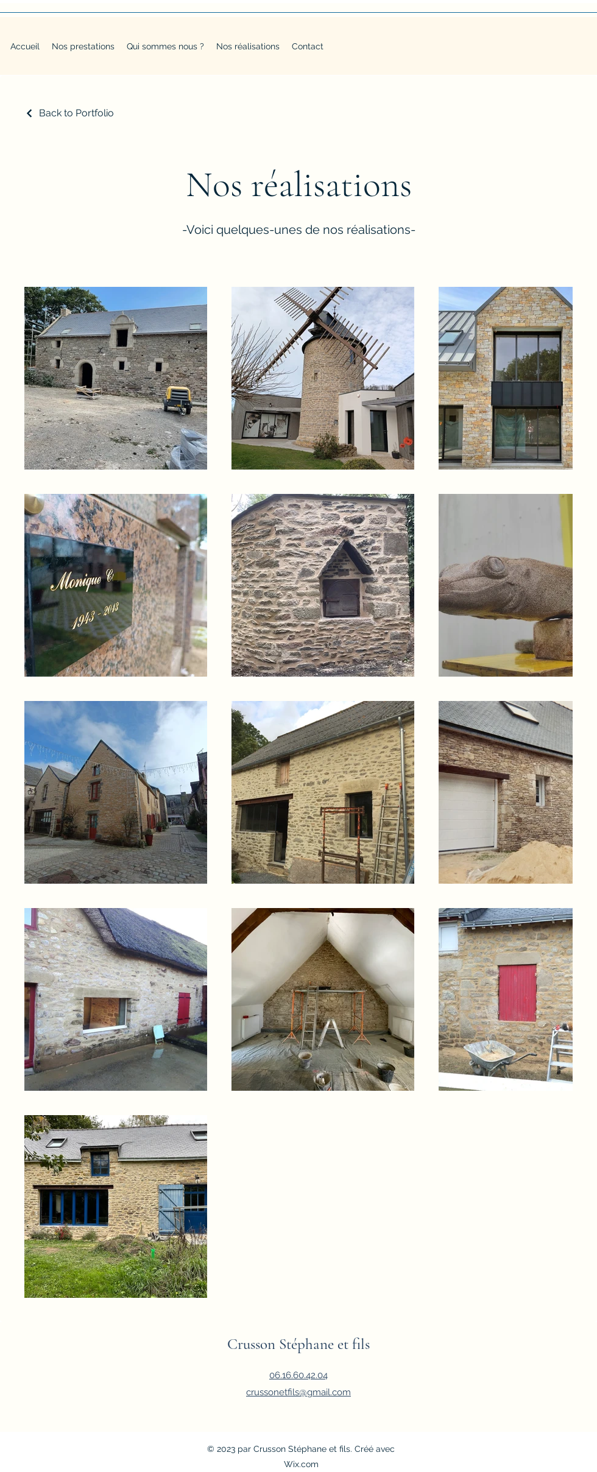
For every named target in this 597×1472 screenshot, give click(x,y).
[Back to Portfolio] (69, 113)
